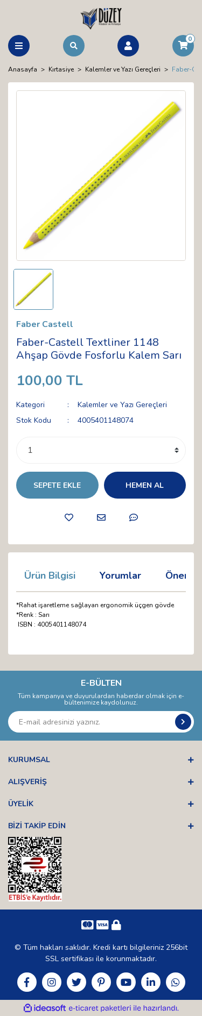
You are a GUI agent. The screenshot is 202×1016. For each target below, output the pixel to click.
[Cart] (183, 45)
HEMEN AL (145, 485)
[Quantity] (101, 450)
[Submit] (183, 722)
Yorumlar (120, 575)
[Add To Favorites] (69, 517)
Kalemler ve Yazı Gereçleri (122, 405)
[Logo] (100, 18)
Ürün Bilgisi (49, 575)
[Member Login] (128, 45)
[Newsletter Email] (101, 722)
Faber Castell (44, 324)
